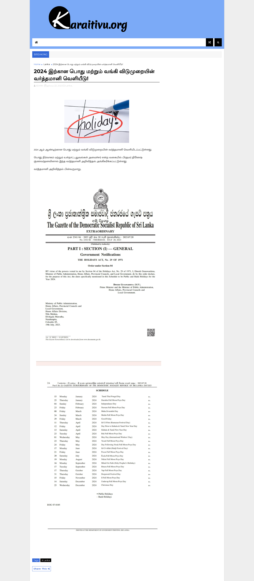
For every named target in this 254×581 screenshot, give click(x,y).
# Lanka (46, 560)
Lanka (47, 64)
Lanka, (69, 85)
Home (37, 64)
